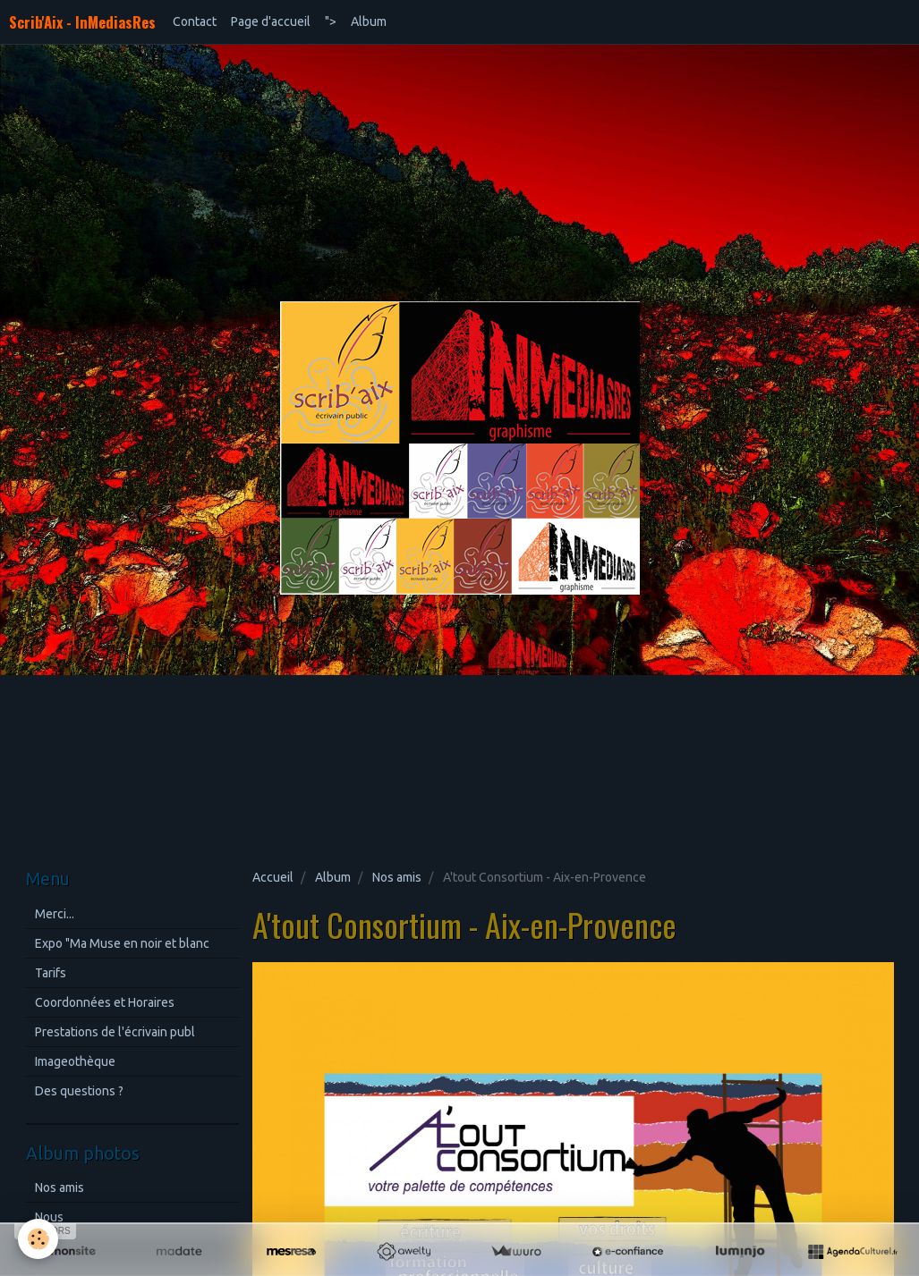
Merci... (54, 914)
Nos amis (396, 877)
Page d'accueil (271, 21)
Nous (49, 1217)
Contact (195, 21)
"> (330, 21)
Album (369, 21)
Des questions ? (79, 1091)
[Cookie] (38, 1239)
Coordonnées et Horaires (104, 1002)
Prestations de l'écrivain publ (115, 1032)
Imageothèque (75, 1061)
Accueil (273, 877)
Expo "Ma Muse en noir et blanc (122, 943)
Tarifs (50, 973)
